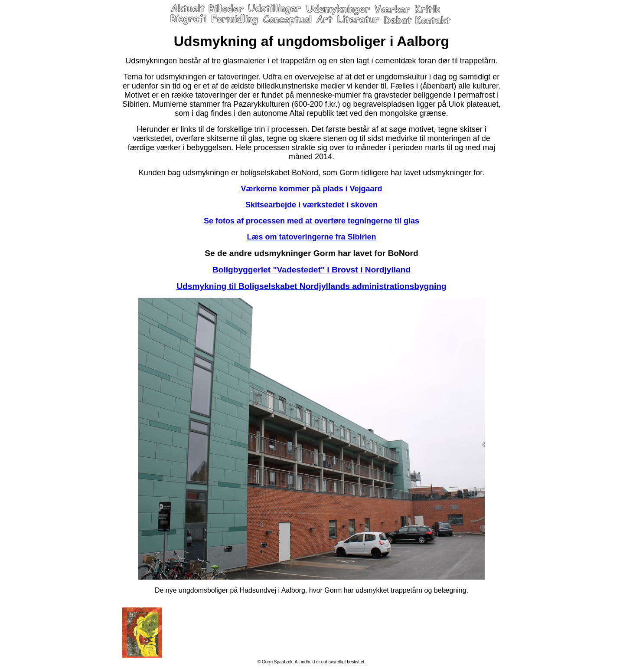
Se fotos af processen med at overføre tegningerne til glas (311, 220)
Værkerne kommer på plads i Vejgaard (311, 188)
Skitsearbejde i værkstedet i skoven (311, 204)
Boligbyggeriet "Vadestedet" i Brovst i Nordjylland (311, 269)
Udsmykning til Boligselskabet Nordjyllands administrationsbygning (311, 286)
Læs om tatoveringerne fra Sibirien (311, 237)
